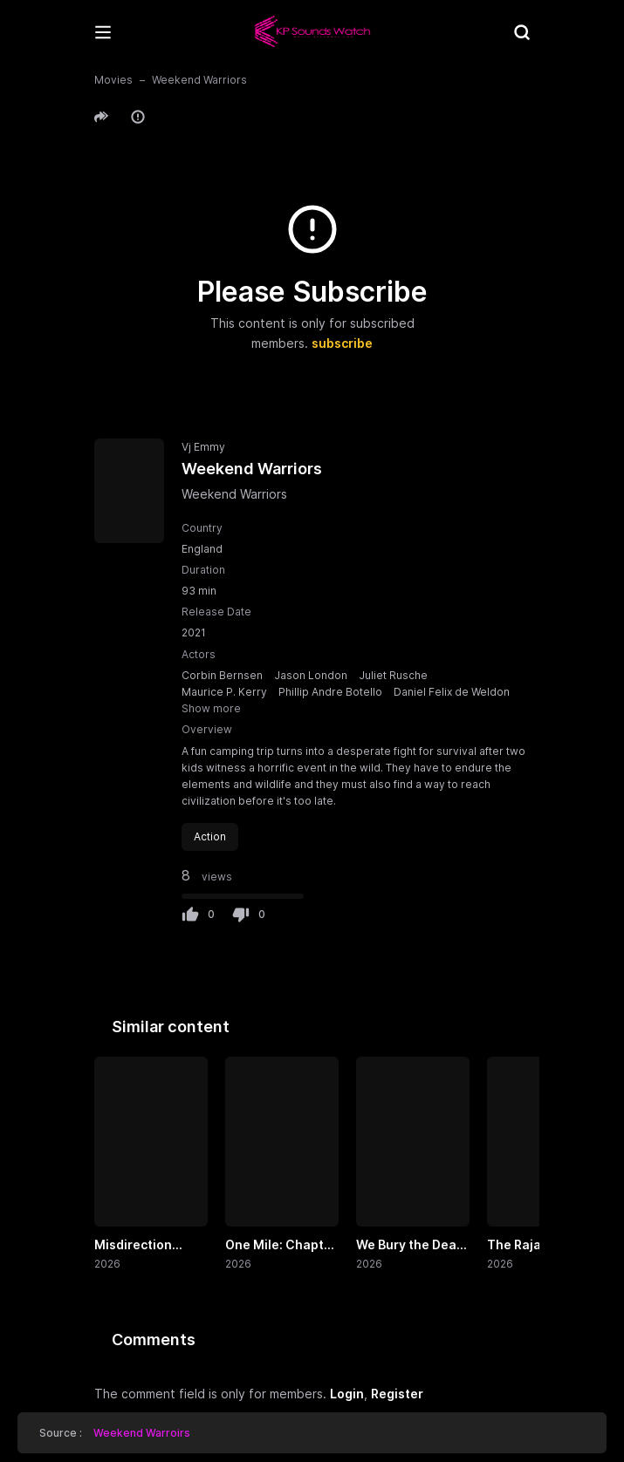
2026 (107, 1263)
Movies (113, 79)
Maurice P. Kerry (224, 691)
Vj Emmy (203, 446)
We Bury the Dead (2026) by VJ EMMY (410, 1246)
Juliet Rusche (393, 675)
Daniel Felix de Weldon (452, 691)
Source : (114, 1433)
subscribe (342, 343)
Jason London (310, 675)
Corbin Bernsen (222, 675)
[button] (103, 117)
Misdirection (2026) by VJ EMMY (133, 1246)
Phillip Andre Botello (330, 691)
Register (397, 1393)
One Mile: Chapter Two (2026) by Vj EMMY (281, 1246)
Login (347, 1393)
